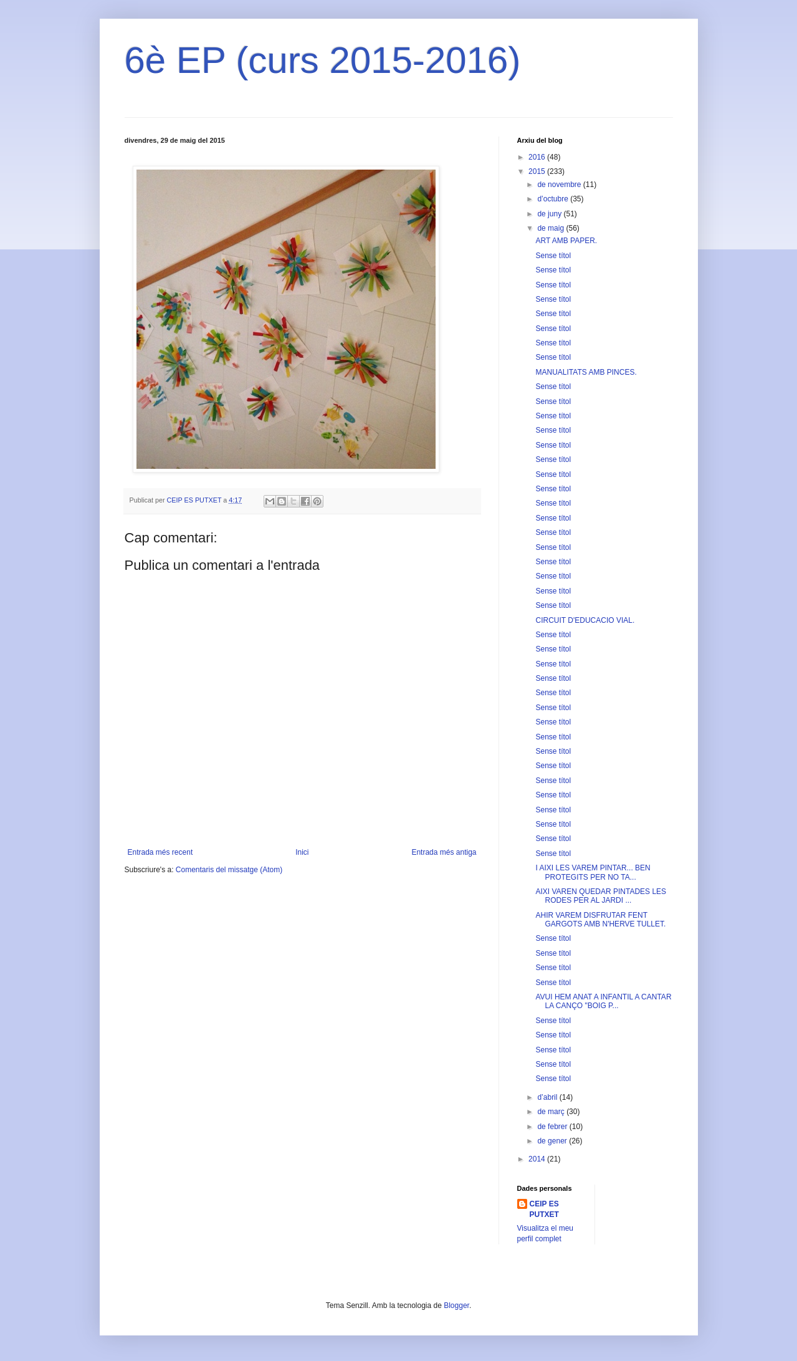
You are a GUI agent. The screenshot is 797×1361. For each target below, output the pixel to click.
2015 (537, 171)
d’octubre (553, 199)
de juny (550, 213)
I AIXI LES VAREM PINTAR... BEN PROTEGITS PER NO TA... (592, 872)
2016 (537, 157)
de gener (553, 1141)
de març (551, 1111)
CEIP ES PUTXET (544, 1209)
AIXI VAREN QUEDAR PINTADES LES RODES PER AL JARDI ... (600, 896)
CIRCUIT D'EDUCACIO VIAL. (584, 620)
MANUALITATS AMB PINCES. (585, 372)
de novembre (560, 184)
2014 (537, 1159)
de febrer (553, 1126)
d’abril (548, 1097)
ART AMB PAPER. (566, 240)
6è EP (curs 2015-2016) (323, 60)
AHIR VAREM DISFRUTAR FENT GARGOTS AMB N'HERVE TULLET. (600, 919)
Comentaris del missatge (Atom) (229, 869)
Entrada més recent (160, 852)
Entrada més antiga (443, 852)
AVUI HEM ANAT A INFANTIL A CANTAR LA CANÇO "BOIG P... (603, 1001)
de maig (551, 228)
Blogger (456, 1305)
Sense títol (553, 255)
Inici (301, 852)
